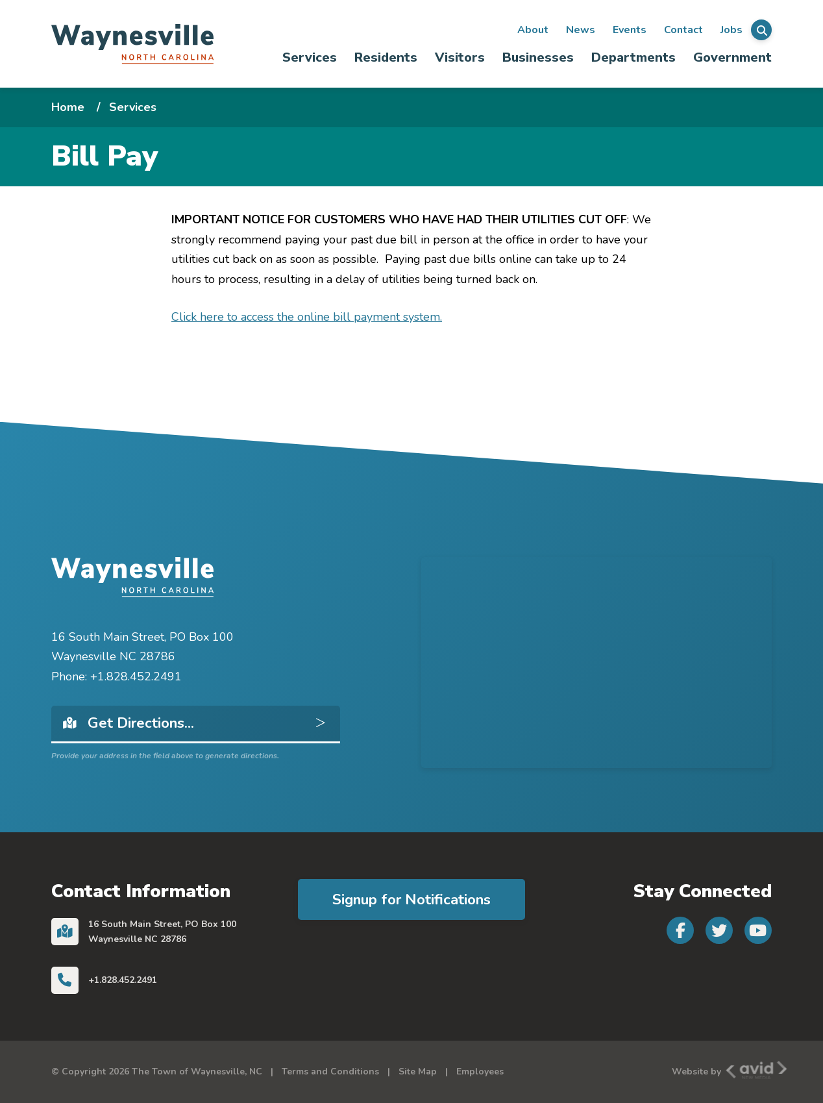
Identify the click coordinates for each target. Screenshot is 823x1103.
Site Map (418, 1071)
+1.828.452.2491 (122, 980)
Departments (633, 57)
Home (67, 107)
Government (732, 57)
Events (629, 30)
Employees (480, 1071)
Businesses (538, 57)
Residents (385, 57)
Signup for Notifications (411, 899)
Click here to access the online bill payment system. (306, 317)
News (580, 30)
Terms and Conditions (330, 1071)
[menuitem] (310, 57)
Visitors (460, 57)
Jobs (731, 30)
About (532, 30)
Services (309, 57)
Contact (683, 30)
